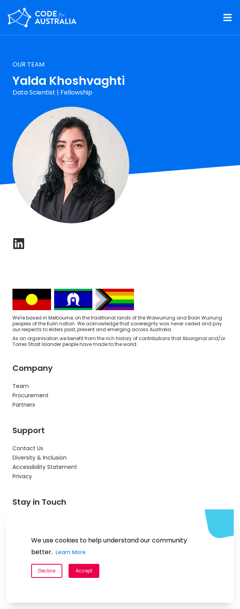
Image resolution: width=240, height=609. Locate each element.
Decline (46, 570)
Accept (84, 570)
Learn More (71, 552)
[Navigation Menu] (227, 17)
